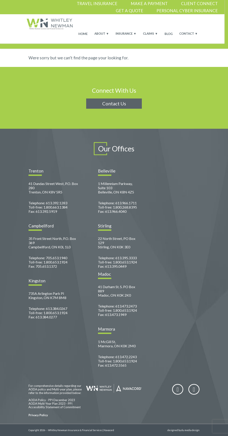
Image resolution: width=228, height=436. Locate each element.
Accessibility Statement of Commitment (54, 407)
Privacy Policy (38, 415)
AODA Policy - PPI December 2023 (51, 400)
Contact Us (114, 103)
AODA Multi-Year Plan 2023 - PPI (50, 403)
